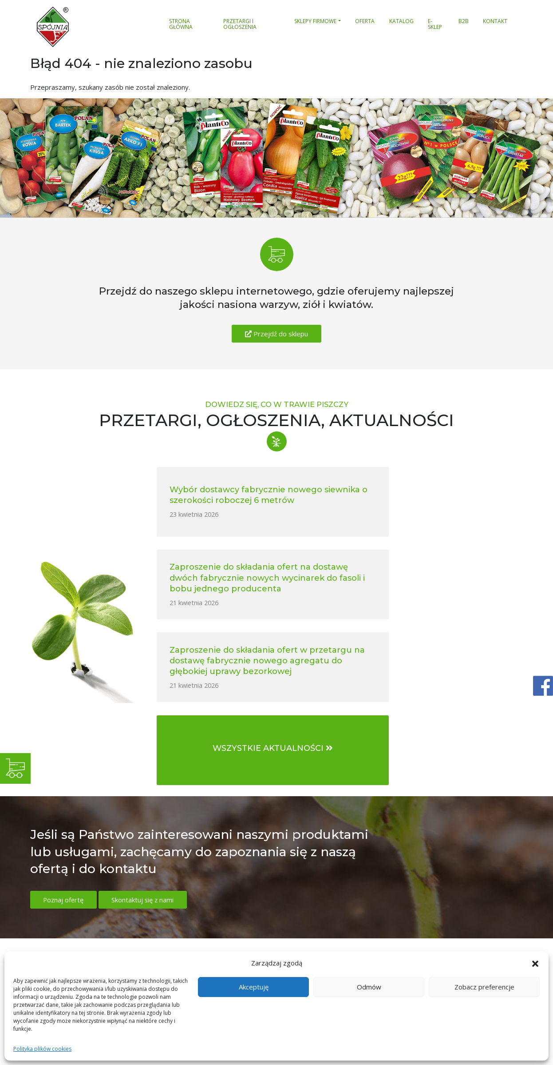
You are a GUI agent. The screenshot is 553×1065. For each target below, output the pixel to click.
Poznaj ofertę (64, 734)
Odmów (369, 986)
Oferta (365, 21)
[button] (535, 962)
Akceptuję (254, 986)
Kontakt (495, 21)
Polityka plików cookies (42, 1049)
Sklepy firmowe (315, 21)
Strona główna (181, 24)
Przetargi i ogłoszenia (240, 24)
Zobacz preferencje (484, 986)
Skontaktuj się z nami (145, 734)
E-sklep (435, 24)
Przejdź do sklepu (276, 333)
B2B (463, 21)
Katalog (401, 21)
